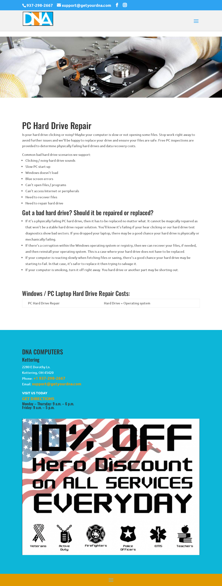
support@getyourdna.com (56, 383)
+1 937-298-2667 (49, 378)
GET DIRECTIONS (38, 398)
